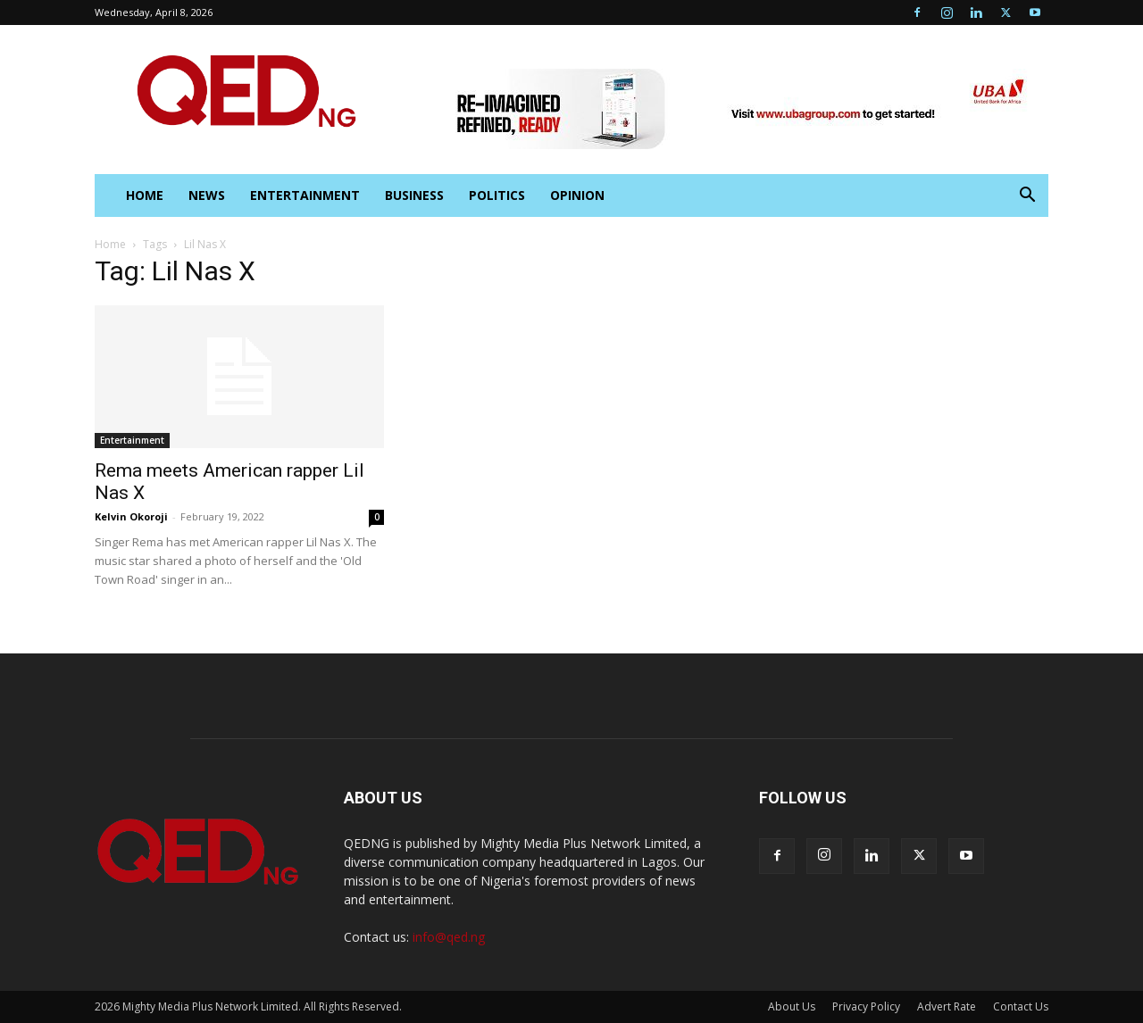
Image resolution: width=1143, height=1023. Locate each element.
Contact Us (1020, 1006)
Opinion (577, 195)
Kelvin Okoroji (131, 516)
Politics (497, 195)
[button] (1026, 196)
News (206, 195)
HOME (144, 195)
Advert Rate (946, 1006)
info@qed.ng (449, 936)
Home (110, 244)
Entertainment (305, 195)
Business (414, 195)
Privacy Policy (866, 1006)
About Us (791, 1006)
